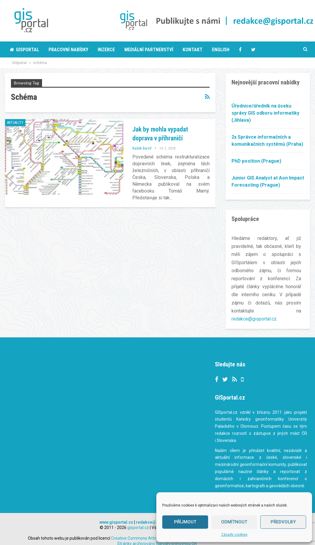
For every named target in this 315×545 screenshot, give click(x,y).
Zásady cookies (234, 535)
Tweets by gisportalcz (133, 358)
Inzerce (106, 49)
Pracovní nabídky (68, 49)
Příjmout (185, 522)
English (220, 49)
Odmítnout (234, 522)
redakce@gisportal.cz (254, 319)
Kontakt (192, 49)
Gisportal (24, 49)
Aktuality (15, 123)
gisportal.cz (138, 520)
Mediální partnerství (148, 49)
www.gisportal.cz (116, 515)
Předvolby (283, 522)
